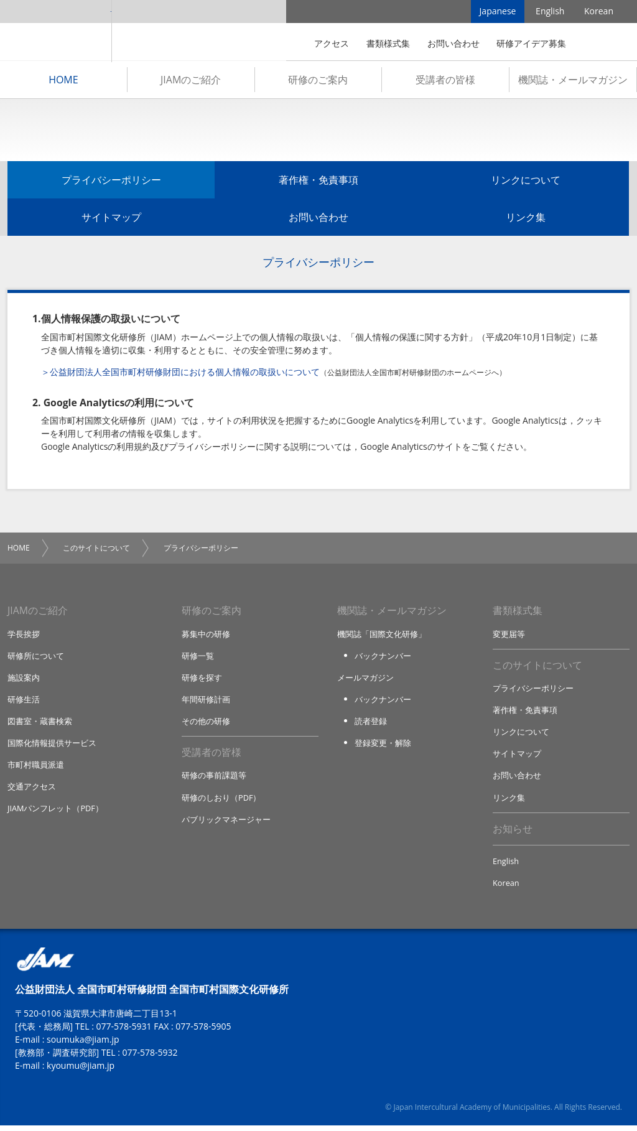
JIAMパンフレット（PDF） (55, 812)
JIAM (55, 31)
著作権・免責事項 (318, 181)
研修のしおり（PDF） (221, 801)
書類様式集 (388, 43)
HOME (63, 81)
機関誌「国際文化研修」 (381, 635)
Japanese (498, 12)
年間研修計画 (206, 702)
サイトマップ (111, 219)
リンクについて (525, 181)
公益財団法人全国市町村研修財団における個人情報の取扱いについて (185, 373)
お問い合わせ (453, 43)
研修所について (35, 658)
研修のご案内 (318, 81)
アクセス (331, 43)
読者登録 (371, 724)
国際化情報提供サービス (51, 746)
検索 (596, 43)
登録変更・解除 (383, 746)
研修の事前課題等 (214, 779)
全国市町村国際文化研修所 (199, 31)
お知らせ (512, 833)
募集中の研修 (206, 635)
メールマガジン (365, 680)
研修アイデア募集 (531, 43)
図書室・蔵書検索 (39, 724)
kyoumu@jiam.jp (80, 1071)
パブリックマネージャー (226, 823)
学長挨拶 (23, 635)
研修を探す (202, 680)
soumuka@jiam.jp (83, 1045)
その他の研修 (206, 724)
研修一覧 (198, 658)
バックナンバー (383, 658)
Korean (598, 12)
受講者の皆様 (445, 81)
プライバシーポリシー (111, 181)
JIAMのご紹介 (190, 81)
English (550, 12)
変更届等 (509, 635)
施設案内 (23, 680)
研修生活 (23, 702)
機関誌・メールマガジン (573, 81)
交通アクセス (31, 790)
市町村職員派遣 (35, 768)
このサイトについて (96, 549)
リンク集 (526, 219)
